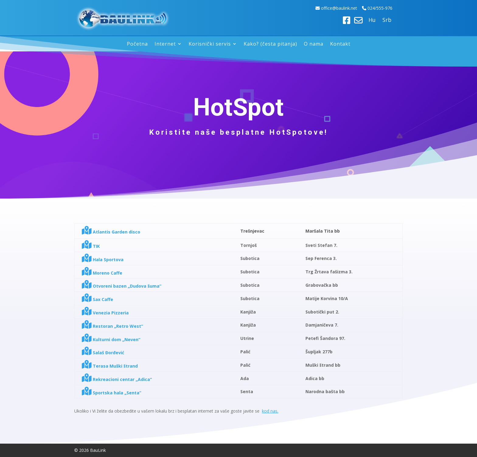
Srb (387, 20)
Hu (372, 20)
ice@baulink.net (342, 8)
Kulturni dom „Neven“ (111, 339)
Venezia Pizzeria (105, 313)
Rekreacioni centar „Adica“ (117, 379)
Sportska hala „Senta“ (111, 393)
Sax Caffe (97, 299)
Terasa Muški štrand (110, 366)
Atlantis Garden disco (111, 232)
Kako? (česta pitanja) (270, 44)
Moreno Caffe (102, 273)
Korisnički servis (210, 44)
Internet (165, 44)
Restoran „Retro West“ (112, 326)
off (324, 8)
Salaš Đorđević (103, 352)
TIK (91, 246)
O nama (313, 44)
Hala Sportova (103, 259)
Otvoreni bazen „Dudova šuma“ (121, 286)
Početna (137, 44)
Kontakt (340, 44)
